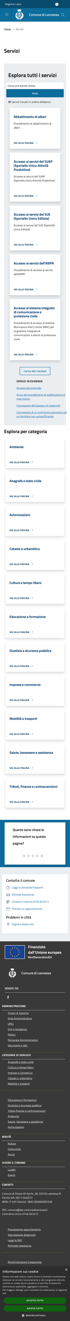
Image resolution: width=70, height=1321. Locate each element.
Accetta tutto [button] (34, 1300)
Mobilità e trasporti (19, 1084)
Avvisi (11, 1154)
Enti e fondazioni (17, 1029)
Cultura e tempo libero (21, 1067)
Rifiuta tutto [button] (35, 1308)
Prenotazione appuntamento (24, 1229)
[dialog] (35, 1293)
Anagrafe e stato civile (21, 1062)
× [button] (66, 1270)
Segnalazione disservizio (22, 1235)
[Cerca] (63, 15)
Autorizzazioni (16, 1127)
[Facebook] (8, 997)
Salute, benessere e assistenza (25, 1122)
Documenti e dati (17, 1045)
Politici (12, 1035)
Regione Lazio (13, 4)
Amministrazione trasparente (25, 1262)
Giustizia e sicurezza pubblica (24, 1105)
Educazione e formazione (22, 1100)
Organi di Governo (18, 1013)
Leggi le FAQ (15, 1240)
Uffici (11, 1024)
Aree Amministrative (20, 1018)
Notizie (12, 1144)
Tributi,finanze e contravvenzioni (27, 1111)
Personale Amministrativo (23, 1040)
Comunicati (14, 1149)
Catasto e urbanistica (20, 1078)
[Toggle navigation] (7, 15)
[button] (35, 1315)
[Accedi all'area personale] (57, 4)
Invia (35, 93)
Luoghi (12, 1170)
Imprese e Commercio (20, 1073)
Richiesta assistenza (19, 1246)
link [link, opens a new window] (4, 1293)
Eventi (11, 1175)
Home (7, 29)
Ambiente (13, 1116)
